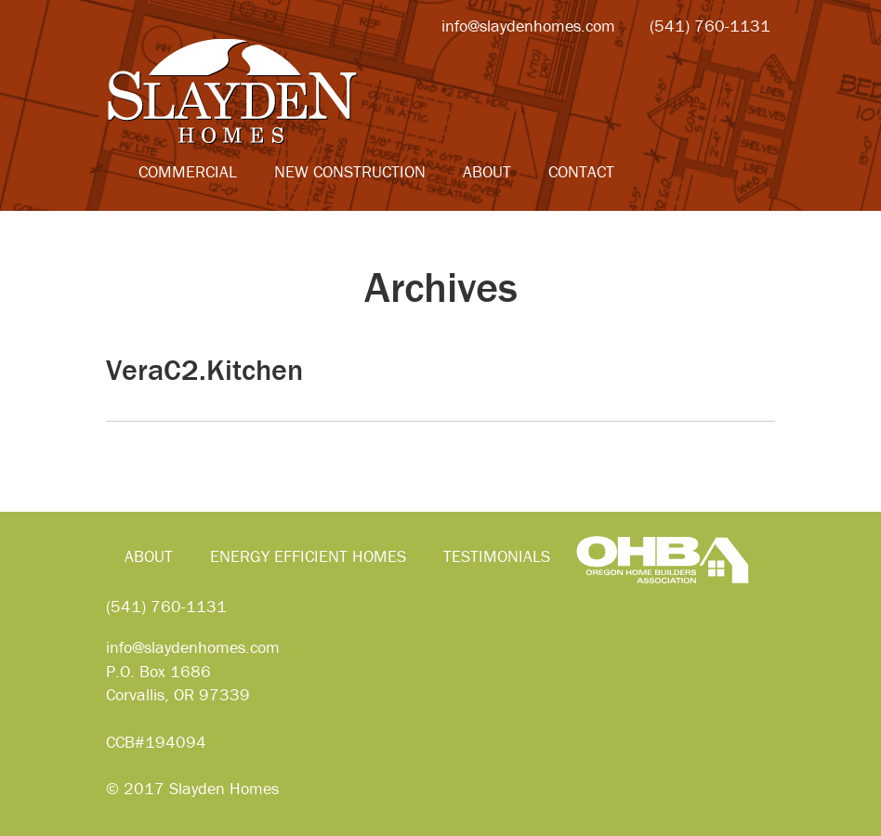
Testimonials (496, 556)
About (487, 171)
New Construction (350, 171)
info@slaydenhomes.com (193, 647)
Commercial (187, 171)
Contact (581, 171)
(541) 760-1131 (166, 606)
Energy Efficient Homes (308, 556)
